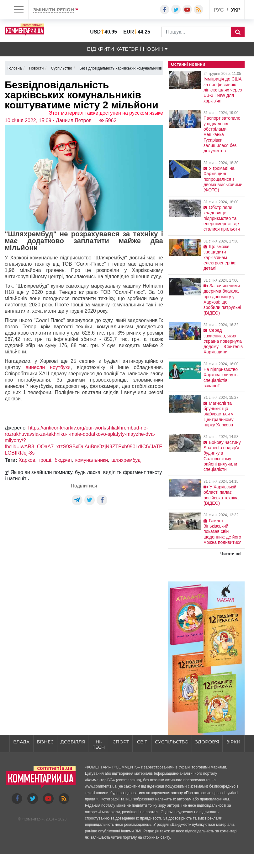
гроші (45, 460)
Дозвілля (73, 742)
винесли (35, 367)
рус (219, 10)
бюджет (63, 460)
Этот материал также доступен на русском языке (106, 113)
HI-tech (99, 744)
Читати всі (230, 553)
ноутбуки (60, 367)
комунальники (91, 460)
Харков (27, 460)
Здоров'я (207, 742)
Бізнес (45, 742)
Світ (142, 742)
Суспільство (171, 742)
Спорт (121, 742)
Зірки (233, 742)
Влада (21, 742)
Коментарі (33, 819)
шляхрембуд (125, 460)
